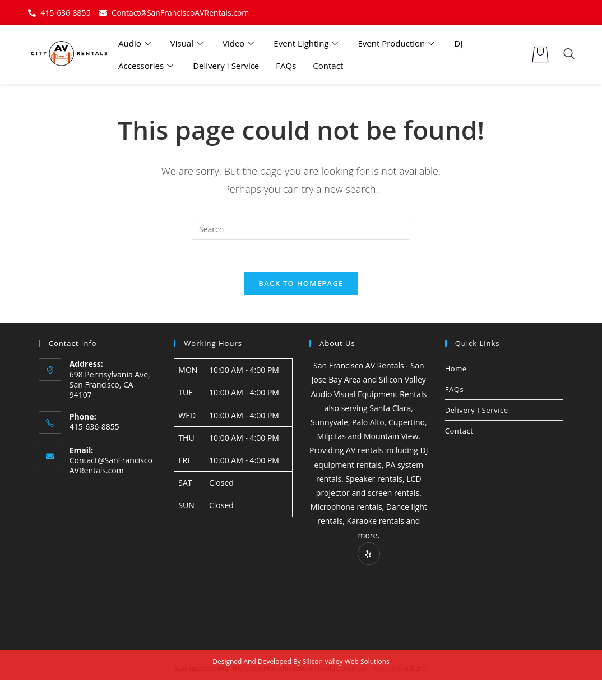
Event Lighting (307, 43)
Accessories (147, 65)
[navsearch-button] (569, 54)
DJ (458, 43)
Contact (328, 65)
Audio (136, 43)
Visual (188, 43)
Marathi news (284, 670)
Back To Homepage (300, 285)
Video (240, 43)
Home (456, 370)
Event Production (397, 43)
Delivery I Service (226, 65)
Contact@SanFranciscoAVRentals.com (111, 467)
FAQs (286, 65)
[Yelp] (369, 555)
